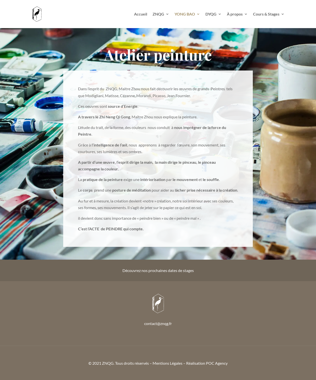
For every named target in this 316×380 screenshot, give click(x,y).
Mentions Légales (167, 363)
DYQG (211, 14)
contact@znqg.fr (158, 323)
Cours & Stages (266, 14)
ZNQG (158, 14)
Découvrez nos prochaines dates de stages (158, 270)
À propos (235, 14)
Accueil (140, 14)
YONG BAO (185, 14)
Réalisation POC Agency (207, 363)
